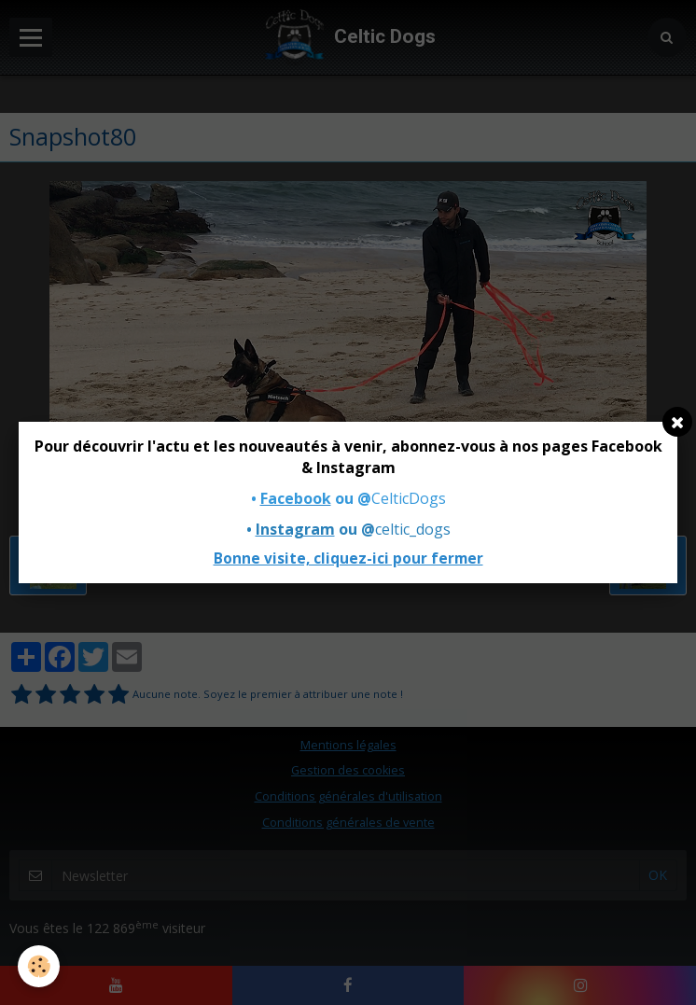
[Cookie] (40, 966)
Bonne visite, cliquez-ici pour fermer (348, 558)
